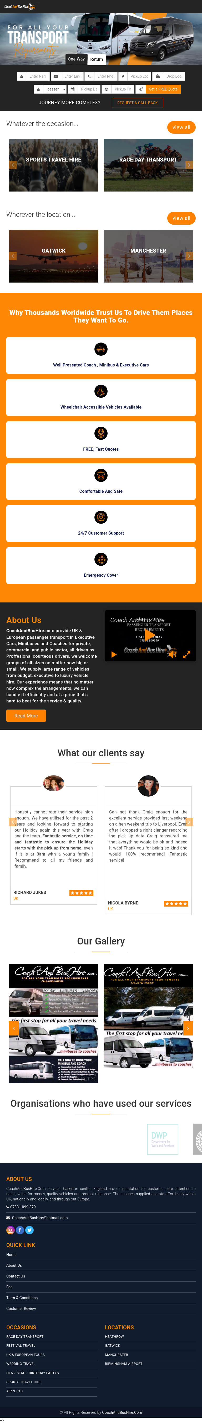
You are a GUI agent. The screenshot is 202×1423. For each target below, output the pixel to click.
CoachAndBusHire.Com (122, 1412)
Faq (9, 1287)
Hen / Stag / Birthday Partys (32, 1373)
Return (96, 59)
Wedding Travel (21, 1364)
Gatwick (112, 1345)
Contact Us (15, 1276)
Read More (26, 715)
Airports (14, 1391)
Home (11, 1255)
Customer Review (21, 1308)
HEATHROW (114, 1337)
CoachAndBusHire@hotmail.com (37, 1218)
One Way (76, 59)
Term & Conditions (22, 1298)
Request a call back (137, 103)
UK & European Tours (25, 1355)
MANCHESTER (116, 1355)
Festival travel (20, 1345)
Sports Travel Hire (24, 1382)
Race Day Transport (24, 1337)
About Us (14, 1265)
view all (181, 127)
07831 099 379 (21, 1207)
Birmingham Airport (124, 1364)
